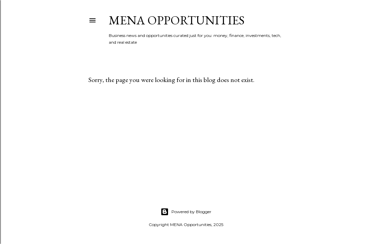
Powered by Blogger (186, 212)
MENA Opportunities (177, 20)
